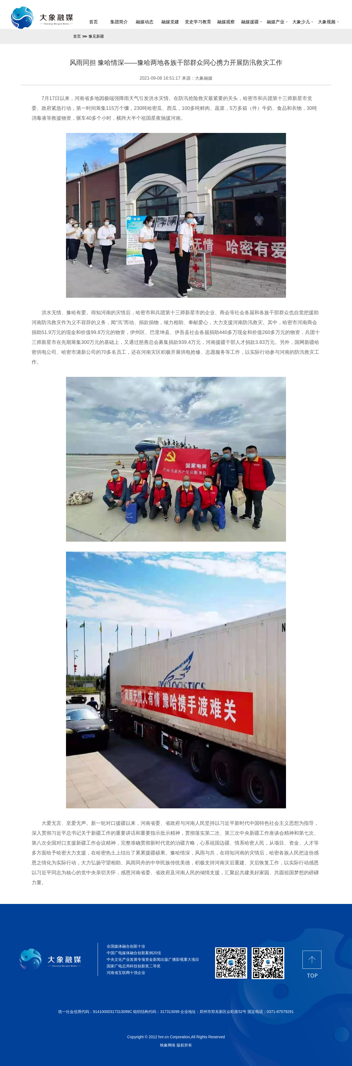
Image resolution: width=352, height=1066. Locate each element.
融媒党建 (170, 22)
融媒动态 (144, 22)
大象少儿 (302, 22)
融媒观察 (226, 22)
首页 (93, 22)
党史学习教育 (198, 22)
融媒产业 (277, 22)
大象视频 (328, 22)
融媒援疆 (251, 22)
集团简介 (119, 22)
